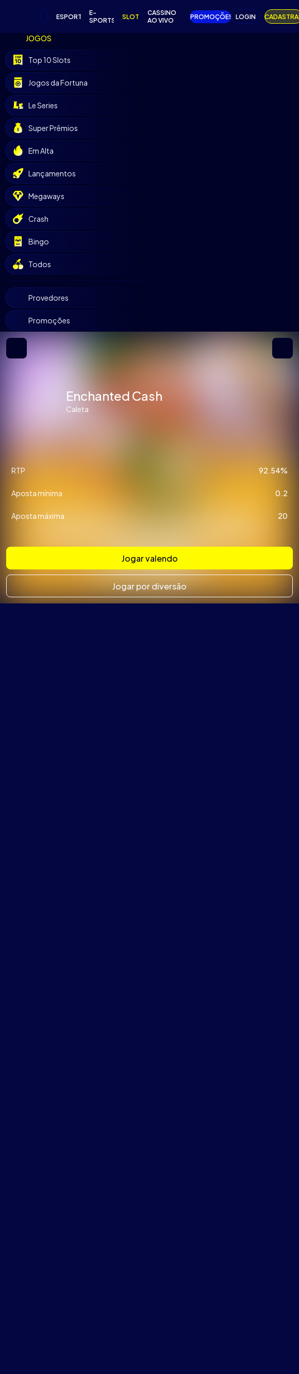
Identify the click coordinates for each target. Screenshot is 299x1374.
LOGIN (246, 17)
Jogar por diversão (149, 586)
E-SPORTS (101, 16)
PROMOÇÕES (210, 17)
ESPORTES (68, 17)
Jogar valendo (150, 558)
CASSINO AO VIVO (161, 16)
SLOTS (130, 17)
